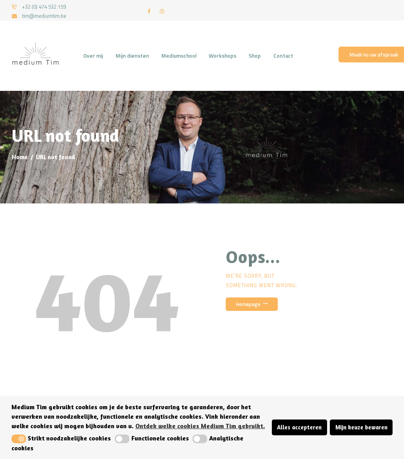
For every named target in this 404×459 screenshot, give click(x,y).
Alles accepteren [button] (299, 427)
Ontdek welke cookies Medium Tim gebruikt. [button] (200, 426)
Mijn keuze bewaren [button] (361, 427)
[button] (18, 439)
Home (20, 157)
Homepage (248, 304)
